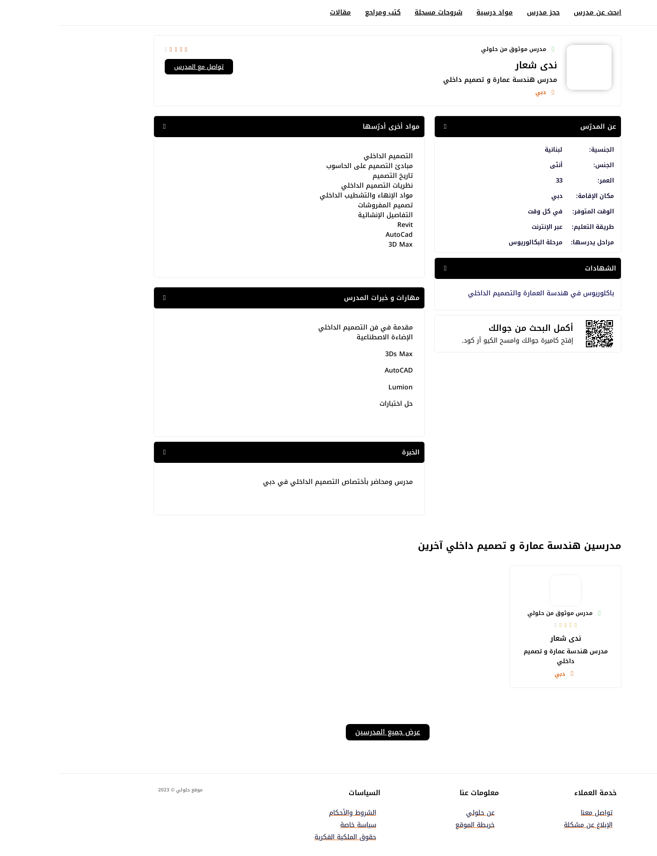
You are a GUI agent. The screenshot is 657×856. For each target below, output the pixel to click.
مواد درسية (435, 12)
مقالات (281, 12)
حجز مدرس (484, 12)
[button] (469, 126)
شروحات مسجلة (379, 12)
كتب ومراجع (324, 12)
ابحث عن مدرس (538, 12)
